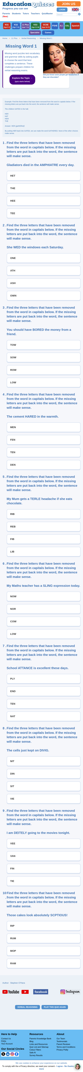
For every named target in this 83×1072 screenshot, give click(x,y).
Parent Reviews (63, 1044)
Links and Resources (38, 1044)
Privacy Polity (62, 1050)
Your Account (7, 1044)
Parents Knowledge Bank (40, 1039)
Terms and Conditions (66, 1047)
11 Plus (14, 38)
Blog (31, 1041)
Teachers (35, 13)
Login (62, 10)
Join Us (68, 4)
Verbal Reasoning (28, 38)
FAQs (3, 1041)
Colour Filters (35, 1050)
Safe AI (32, 1053)
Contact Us (6, 1039)
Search (79, 14)
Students (16, 13)
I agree (59, 1066)
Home (4, 38)
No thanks (69, 1066)
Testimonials (62, 1041)
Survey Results (36, 1055)
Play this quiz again (55, 1007)
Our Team (61, 1039)
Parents (6, 13)
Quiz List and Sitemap (39, 1047)
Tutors (26, 13)
